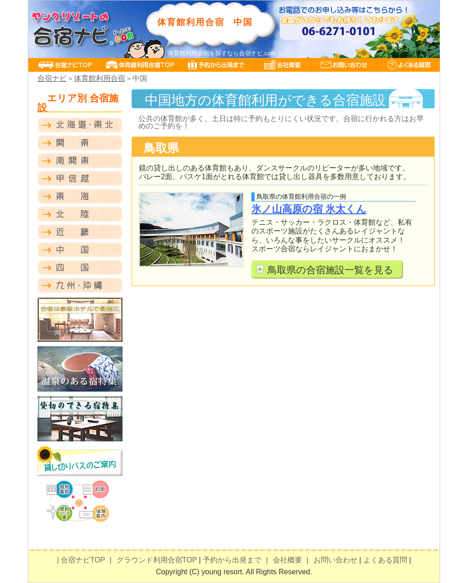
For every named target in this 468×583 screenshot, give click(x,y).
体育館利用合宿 (99, 78)
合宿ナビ (52, 78)
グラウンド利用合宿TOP (157, 560)
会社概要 (287, 560)
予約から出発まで (232, 560)
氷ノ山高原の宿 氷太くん (309, 209)
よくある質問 (385, 560)
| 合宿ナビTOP (81, 560)
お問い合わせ (335, 560)
